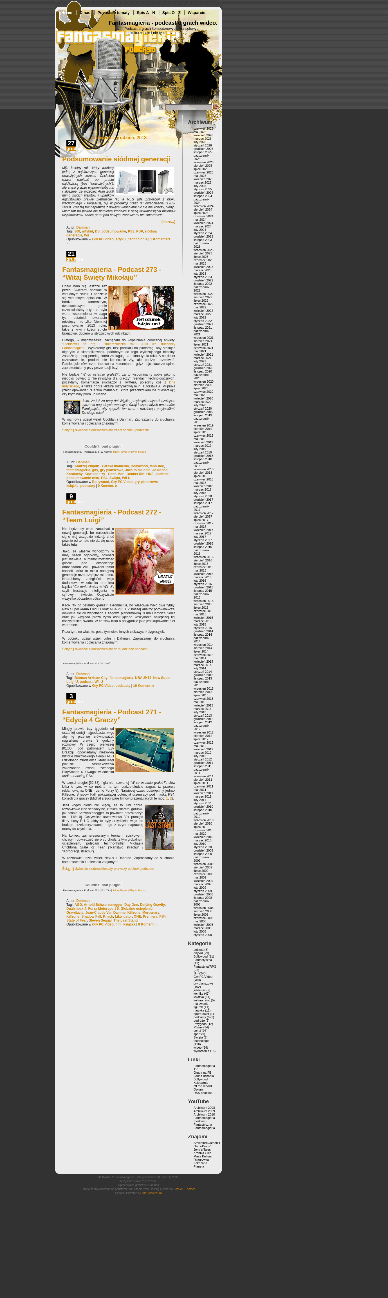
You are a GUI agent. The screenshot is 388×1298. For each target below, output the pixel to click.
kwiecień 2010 (203, 837)
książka (72, 486)
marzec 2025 (203, 182)
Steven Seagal (100, 920)
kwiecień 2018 (203, 486)
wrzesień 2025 (204, 162)
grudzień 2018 (203, 455)
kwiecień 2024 (203, 223)
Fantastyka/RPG (205, 966)
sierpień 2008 (203, 911)
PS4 (104, 478)
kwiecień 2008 (203, 924)
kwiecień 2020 (203, 398)
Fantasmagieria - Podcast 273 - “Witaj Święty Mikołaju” (111, 273)
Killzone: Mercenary (143, 913)
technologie (138, 239)
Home (66, 12)
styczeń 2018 (203, 496)
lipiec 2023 (201, 256)
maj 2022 (200, 307)
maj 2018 (200, 482)
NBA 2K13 (143, 678)
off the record (203, 1086)
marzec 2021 (203, 358)
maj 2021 (200, 351)
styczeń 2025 (203, 189)
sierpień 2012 (203, 735)
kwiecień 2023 (203, 266)
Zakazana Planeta (200, 1164)
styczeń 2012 (203, 759)
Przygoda (200, 1024)
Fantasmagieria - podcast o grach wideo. (163, 23)
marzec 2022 (203, 314)
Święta (114, 478)
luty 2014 (200, 668)
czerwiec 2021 (203, 347)
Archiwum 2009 (204, 1111)
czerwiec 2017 (203, 523)
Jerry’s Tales (202, 1149)
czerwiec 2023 (203, 260)
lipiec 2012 (201, 739)
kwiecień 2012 (203, 749)
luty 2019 (200, 449)
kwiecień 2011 (203, 793)
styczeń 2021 (203, 364)
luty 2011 (200, 800)
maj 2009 (200, 877)
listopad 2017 (203, 503)
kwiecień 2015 (203, 617)
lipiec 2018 (201, 476)
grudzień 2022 (203, 280)
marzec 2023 (203, 270)
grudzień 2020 (203, 368)
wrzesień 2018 (204, 469)
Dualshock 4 (76, 909)
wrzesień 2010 (204, 820)
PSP (139, 231)
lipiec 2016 (201, 563)
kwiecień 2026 (203, 135)
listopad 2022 (203, 283)
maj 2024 (200, 219)
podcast (162, 474)
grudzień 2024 (203, 192)
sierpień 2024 (203, 209)
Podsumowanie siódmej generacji (116, 159)
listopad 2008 (203, 897)
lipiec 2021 (201, 344)
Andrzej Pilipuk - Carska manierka (102, 466)
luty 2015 (200, 624)
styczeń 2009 (203, 891)
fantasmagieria (78, 470)
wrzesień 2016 (204, 557)
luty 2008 (200, 931)
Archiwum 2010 (204, 1114)
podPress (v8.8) (152, 1193)
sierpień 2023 (203, 253)
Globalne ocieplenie (136, 909)
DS (97, 231)
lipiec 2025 (201, 169)
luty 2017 (200, 536)
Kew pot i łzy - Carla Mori (105, 474)
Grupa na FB (202, 1072)
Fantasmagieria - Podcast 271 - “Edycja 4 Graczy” (111, 716)
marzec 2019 (203, 445)
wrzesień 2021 (204, 337)
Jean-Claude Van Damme (105, 913)
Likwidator (123, 916)
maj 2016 (200, 570)
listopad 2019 (203, 415)
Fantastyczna (203, 959)
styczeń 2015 (203, 627)
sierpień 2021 (203, 341)
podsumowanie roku (82, 478)
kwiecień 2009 (203, 880)
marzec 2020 (203, 401)
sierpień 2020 (203, 385)
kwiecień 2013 (203, 705)
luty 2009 (200, 887)
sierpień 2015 (203, 604)
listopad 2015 (203, 590)
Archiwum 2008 (204, 1107)
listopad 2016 (203, 546)
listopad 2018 (203, 459)
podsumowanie (114, 231)
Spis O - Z (171, 12)
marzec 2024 (203, 226)
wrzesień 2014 (204, 644)
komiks (198, 993)
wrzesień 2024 (204, 206)
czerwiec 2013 (203, 698)
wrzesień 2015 (204, 600)
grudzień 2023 (203, 236)
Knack (108, 916)
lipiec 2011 (201, 783)
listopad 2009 (203, 853)
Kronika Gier (202, 1153)
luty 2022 (200, 317)
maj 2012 (200, 746)
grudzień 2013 (203, 675)
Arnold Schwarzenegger (103, 905)
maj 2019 (200, 439)
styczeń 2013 (203, 715)
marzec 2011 (203, 796)
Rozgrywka (201, 1159)
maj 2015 (200, 614)
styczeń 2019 (203, 452)
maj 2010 (200, 833)
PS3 (131, 231)
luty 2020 (200, 405)
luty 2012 (200, 756)
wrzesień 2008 (204, 907)
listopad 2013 (203, 678)
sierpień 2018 (203, 472)
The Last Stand (125, 920)
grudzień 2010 (203, 806)
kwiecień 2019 (203, 442)
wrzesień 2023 (204, 250)
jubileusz (200, 990)
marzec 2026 (203, 138)
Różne (198, 1027)
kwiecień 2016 (203, 573)
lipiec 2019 (201, 432)
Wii (86, 235)
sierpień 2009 (203, 867)
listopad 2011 (203, 766)
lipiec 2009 (201, 870)
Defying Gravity (152, 905)
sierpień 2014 (203, 648)
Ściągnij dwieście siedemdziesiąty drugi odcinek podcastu (105, 649)
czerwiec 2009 (203, 874)
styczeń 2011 (203, 803)
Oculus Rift (135, 474)
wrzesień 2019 (204, 425)
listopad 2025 (203, 152)
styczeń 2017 (203, 540)
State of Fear (76, 920)
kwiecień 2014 (203, 661)
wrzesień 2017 (204, 513)
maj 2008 (200, 921)
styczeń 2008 (203, 934)
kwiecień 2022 (203, 310)
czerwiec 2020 (203, 391)
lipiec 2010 (201, 827)
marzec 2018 (203, 489)
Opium (198, 1089)
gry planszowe (111, 470)
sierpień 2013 (203, 692)
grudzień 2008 (203, 894)
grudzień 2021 (203, 324)
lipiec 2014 (201, 651)
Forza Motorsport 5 (103, 909)
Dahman (82, 227)
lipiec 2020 (201, 388)
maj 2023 (200, 263)
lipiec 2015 (201, 607)
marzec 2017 (203, 533)
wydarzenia (201, 1051)
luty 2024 (200, 229)
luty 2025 (200, 186)
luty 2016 (200, 580)
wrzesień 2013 (204, 688)
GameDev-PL (203, 1146)
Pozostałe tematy (114, 12)
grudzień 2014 (203, 631)
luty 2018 (200, 493)
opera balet (201, 1013)
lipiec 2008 (201, 914)
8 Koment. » (147, 924)
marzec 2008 (203, 928)
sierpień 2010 (203, 823)
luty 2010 (200, 843)
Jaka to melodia (138, 470)
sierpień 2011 (203, 779)
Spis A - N (146, 12)
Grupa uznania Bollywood (204, 1077)
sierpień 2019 (203, 428)
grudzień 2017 (203, 499)
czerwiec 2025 (203, 172)
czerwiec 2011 (203, 786)
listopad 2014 (203, 634)
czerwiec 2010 (203, 830)
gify (95, 470)
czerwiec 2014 (203, 654)
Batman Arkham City (91, 678)
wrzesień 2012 (204, 732)
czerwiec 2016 (203, 567)
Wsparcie (196, 12)
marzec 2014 (203, 665)
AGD (78, 905)
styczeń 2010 (203, 847)
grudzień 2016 (203, 543)
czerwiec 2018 (203, 479)
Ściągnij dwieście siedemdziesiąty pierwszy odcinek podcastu (108, 869)
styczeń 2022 (203, 320)
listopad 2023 (203, 239)
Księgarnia (201, 1082)
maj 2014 (200, 658)
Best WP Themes (184, 1189)
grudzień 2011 (203, 762)
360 (77, 231)
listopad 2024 (203, 196)
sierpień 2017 (203, 516)
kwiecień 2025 (203, 179)
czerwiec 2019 (203, 435)
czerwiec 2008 (203, 918)
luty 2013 (200, 712)
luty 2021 (200, 361)
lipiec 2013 (201, 695)
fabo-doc (157, 466)
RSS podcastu (203, 1092)
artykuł (87, 231)
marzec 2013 (203, 708)
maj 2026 (200, 132)
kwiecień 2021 (203, 354)
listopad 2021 (203, 327)
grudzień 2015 (203, 587)
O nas (84, 12)
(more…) (168, 222)
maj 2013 (200, 702)
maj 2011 (200, 789)
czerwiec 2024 (203, 216)
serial (197, 1030)
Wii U (126, 478)
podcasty (87, 486)
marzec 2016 (203, 577)
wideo (198, 1047)
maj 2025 (200, 175)
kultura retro (202, 1000)
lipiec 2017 (201, 520)
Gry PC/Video (102, 239)
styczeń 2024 (203, 233)
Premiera (150, 916)
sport (197, 1034)
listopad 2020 (203, 371)
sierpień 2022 (203, 297)
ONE (150, 474)
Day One (131, 905)
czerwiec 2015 (203, 611)
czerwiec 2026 (203, 128)
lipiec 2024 (201, 213)
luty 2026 (200, 142)
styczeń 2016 (203, 584)
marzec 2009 (203, 884)
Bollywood (139, 466)
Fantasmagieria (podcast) (204, 1119)
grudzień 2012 (203, 719)
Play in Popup (137, 451)
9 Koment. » (107, 486)
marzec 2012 (203, 752)
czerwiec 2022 (203, 304)
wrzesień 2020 (204, 381)
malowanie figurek (201, 1005)
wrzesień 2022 (204, 293)
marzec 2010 (203, 840)
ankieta (198, 949)
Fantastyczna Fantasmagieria (204, 1126)
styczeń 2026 (203, 145)
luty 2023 (200, 273)
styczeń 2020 (203, 408)
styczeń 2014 (203, 671)
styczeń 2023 (203, 277)
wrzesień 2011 (204, 776)
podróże (199, 1020)
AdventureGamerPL (207, 1143)
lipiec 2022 (201, 300)
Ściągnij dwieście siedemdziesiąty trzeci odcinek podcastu (105, 430)
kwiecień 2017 (203, 530)
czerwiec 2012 (203, 742)
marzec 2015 (203, 621)
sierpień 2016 (203, 560)
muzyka (199, 1010)
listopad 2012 (203, 722)
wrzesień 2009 (204, 864)
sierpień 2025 (203, 165)
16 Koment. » (143, 686)
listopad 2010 (203, 810)
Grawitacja (75, 913)
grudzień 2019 (203, 412)
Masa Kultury (203, 1156)
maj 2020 (200, 395)
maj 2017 (200, 526)
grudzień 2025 (203, 148)
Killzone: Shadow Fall (83, 916)
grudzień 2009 (203, 850)
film (119, 924)
